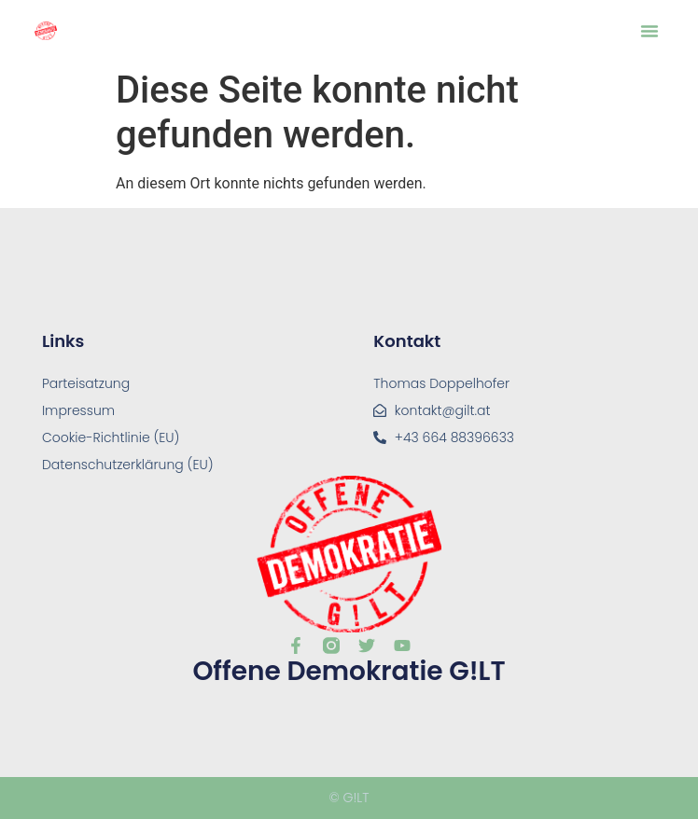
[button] (649, 31)
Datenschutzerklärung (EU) (128, 464)
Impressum (78, 410)
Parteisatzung (86, 383)
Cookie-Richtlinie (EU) (111, 437)
